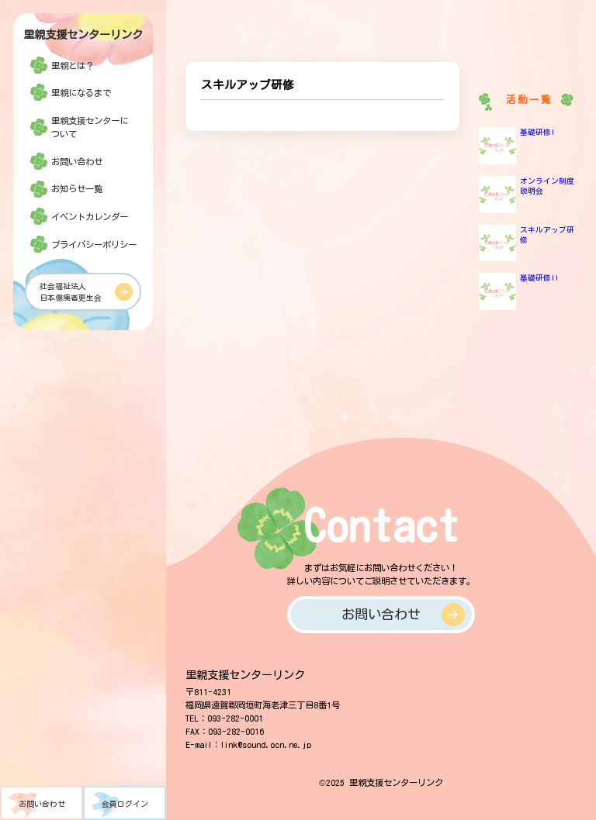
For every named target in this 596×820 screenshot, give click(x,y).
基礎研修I (537, 132)
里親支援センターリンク (83, 34)
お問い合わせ (42, 804)
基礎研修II (539, 277)
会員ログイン (125, 804)
